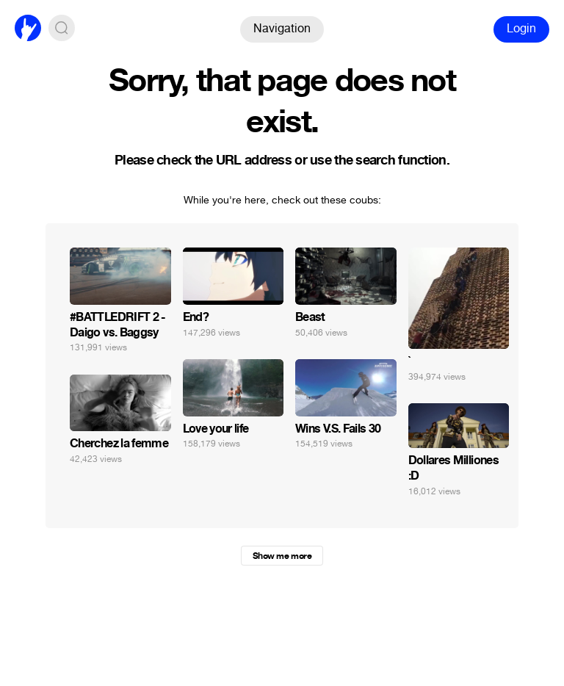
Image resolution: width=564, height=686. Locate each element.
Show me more (282, 556)
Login (521, 28)
